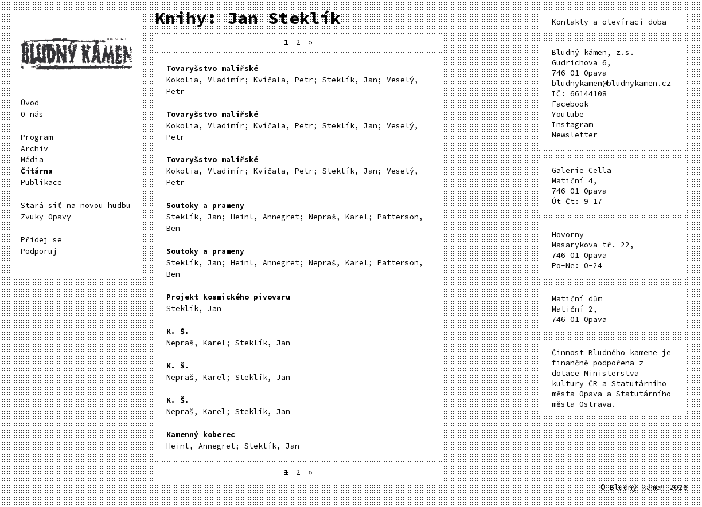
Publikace (41, 182)
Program (37, 137)
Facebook (570, 104)
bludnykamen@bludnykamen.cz (611, 83)
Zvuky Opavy (46, 217)
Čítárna (37, 171)
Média (32, 159)
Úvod (30, 103)
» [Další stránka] (310, 42)
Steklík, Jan (228, 302)
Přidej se (41, 240)
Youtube (568, 114)
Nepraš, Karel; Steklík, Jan (228, 337)
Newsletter (575, 135)
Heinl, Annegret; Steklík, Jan (232, 440)
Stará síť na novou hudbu (76, 205)
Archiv (34, 149)
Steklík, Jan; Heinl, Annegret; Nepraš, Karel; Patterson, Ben (294, 217)
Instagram (572, 124)
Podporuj (39, 251)
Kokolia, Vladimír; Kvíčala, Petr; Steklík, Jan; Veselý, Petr (292, 80)
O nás (32, 114)
